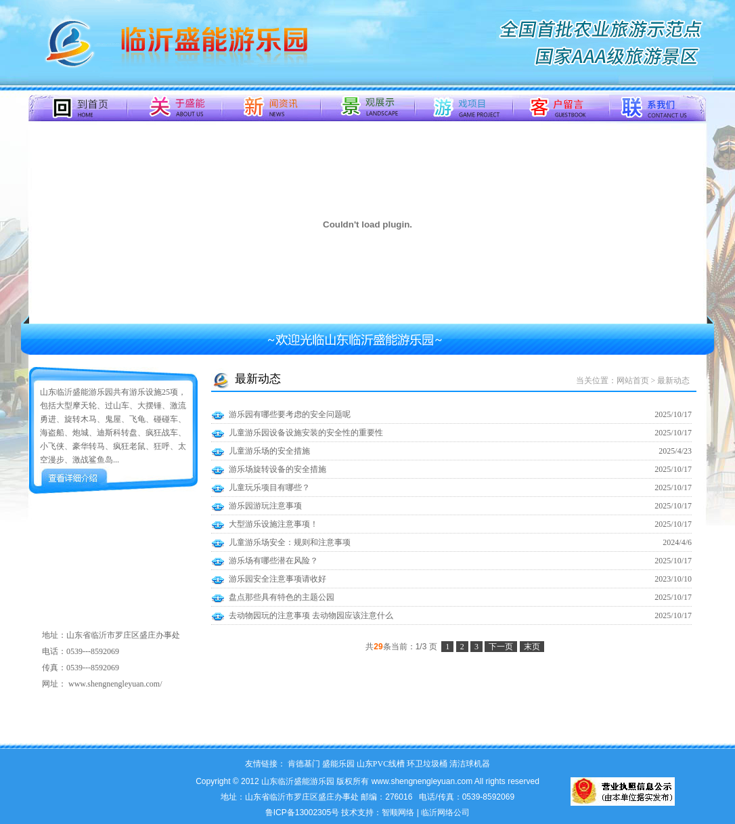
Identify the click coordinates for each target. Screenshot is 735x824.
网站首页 (633, 380)
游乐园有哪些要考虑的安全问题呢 (290, 414)
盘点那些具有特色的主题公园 (281, 597)
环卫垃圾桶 (427, 763)
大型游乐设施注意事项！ (273, 524)
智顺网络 (398, 812)
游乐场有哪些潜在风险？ (273, 560)
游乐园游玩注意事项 (265, 506)
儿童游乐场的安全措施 (269, 451)
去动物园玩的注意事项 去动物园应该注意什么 (311, 615)
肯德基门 (304, 763)
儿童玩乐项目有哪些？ (269, 487)
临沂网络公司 (445, 812)
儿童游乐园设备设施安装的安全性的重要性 (306, 432)
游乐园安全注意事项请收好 (277, 579)
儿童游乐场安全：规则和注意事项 (290, 542)
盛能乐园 (338, 763)
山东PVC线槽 (381, 763)
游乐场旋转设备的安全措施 (277, 469)
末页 (532, 646)
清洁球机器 (469, 763)
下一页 (501, 646)
